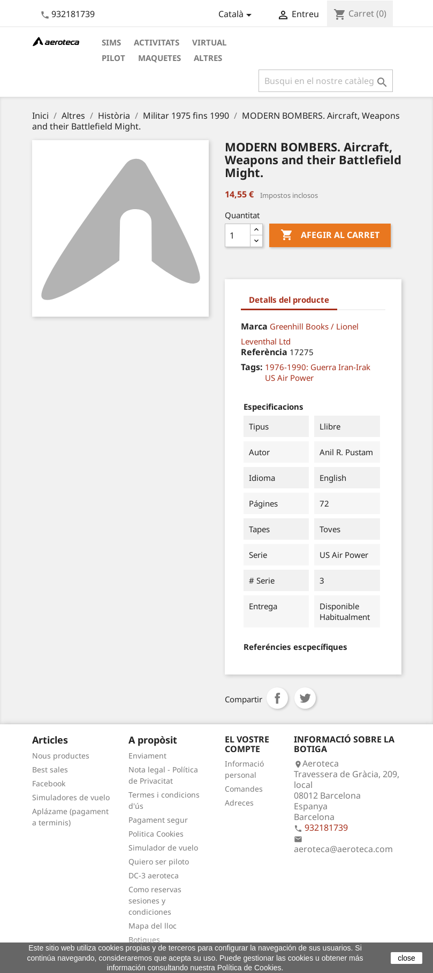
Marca (254, 326)
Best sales (50, 769)
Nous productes (60, 755)
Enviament (147, 755)
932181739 (73, 14)
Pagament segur (158, 820)
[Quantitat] (237, 235)
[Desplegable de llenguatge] (236, 15)
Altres (208, 57)
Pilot (113, 57)
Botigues (144, 939)
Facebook (48, 783)
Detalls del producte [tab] (289, 299)
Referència (264, 352)
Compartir (277, 698)
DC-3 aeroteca (153, 875)
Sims (111, 42)
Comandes (244, 789)
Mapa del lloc (152, 926)
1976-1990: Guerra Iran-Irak (317, 367)
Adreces (239, 803)
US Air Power (289, 377)
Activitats (156, 42)
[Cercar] (326, 81)
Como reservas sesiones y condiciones (154, 900)
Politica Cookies (156, 834)
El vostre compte (247, 744)
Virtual (209, 42)
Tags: (252, 367)
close (406, 958)
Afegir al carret (329, 235)
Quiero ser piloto (158, 861)
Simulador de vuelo (163, 847)
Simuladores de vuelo (71, 797)
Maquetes (159, 57)
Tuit (305, 698)
